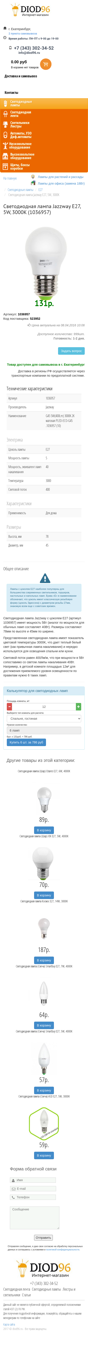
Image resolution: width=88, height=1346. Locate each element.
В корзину (44, 830)
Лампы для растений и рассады (60, 177)
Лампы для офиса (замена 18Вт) (61, 183)
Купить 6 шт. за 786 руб (26, 742)
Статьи (26, 1294)
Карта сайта (9, 1324)
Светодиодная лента (16, 1289)
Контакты (11, 92)
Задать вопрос (71, 351)
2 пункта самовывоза (23, 33)
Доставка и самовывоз (21, 76)
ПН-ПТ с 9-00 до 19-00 (34, 38)
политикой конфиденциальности (62, 1249)
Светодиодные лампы (46, 1289)
